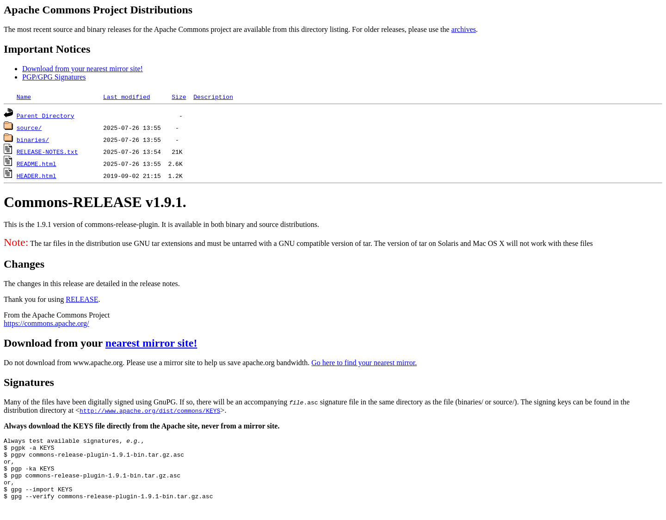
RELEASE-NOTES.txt (47, 151)
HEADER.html (36, 175)
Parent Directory (45, 115)
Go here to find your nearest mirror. (364, 363)
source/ (29, 127)
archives (463, 29)
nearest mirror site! (151, 343)
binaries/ (33, 139)
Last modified (126, 96)
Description (213, 96)
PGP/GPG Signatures (54, 77)
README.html (36, 163)
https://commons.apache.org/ (46, 323)
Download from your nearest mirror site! (82, 69)
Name (24, 96)
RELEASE (82, 299)
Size (179, 96)
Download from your (54, 343)
